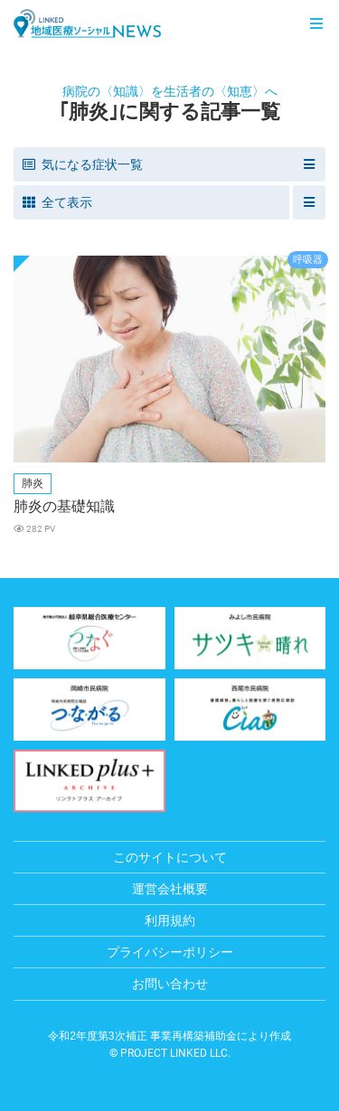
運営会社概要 (170, 889)
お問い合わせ (170, 983)
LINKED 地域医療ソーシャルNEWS (87, 23)
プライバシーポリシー (170, 952)
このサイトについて (170, 857)
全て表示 (57, 202)
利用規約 (170, 920)
